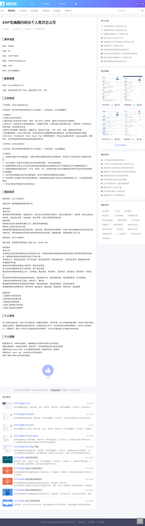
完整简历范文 (40, 29)
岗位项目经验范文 (28, 479)
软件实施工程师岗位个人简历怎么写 (118, 57)
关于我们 (91, 522)
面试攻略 (34, 11)
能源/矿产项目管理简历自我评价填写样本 (120, 172)
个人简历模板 (118, 216)
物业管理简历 (118, 225)
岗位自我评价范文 (28, 490)
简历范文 (11, 11)
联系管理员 (55, 390)
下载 (26, 447)
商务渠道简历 (133, 225)
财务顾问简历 (107, 234)
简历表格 (127, 211)
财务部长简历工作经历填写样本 (116, 176)
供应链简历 (106, 238)
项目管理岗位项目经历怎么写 (115, 61)
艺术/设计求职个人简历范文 (114, 191)
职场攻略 (57, 11)
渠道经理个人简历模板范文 (114, 195)
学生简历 (23, 11)
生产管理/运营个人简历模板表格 (116, 183)
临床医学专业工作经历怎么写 (115, 30)
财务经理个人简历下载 (112, 187)
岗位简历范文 (26, 457)
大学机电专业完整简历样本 (114, 160)
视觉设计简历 (133, 229)
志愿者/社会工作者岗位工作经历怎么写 (119, 42)
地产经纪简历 (136, 234)
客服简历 (105, 225)
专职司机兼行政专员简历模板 (115, 180)
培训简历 (120, 229)
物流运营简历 (107, 229)
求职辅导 (62, 4)
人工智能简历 (121, 234)
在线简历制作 (122, 220)
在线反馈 (81, 522)
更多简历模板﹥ (121, 145)
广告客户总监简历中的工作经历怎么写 (119, 164)
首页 (31, 4)
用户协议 (100, 522)
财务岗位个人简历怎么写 (113, 46)
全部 (2, 11)
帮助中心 (68, 11)
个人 (24, 425)
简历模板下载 (133, 216)
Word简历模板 (107, 220)
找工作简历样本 (27, 501)
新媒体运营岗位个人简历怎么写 (116, 34)
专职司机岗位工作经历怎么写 (115, 26)
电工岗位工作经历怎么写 (113, 38)
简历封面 (105, 216)
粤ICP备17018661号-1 (67, 522)
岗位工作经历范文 (28, 468)
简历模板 (45, 4)
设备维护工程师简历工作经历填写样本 (119, 168)
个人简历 (116, 211)
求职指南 (45, 11)
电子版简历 (136, 220)
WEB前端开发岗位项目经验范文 (116, 50)
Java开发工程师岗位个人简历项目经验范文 (121, 54)
